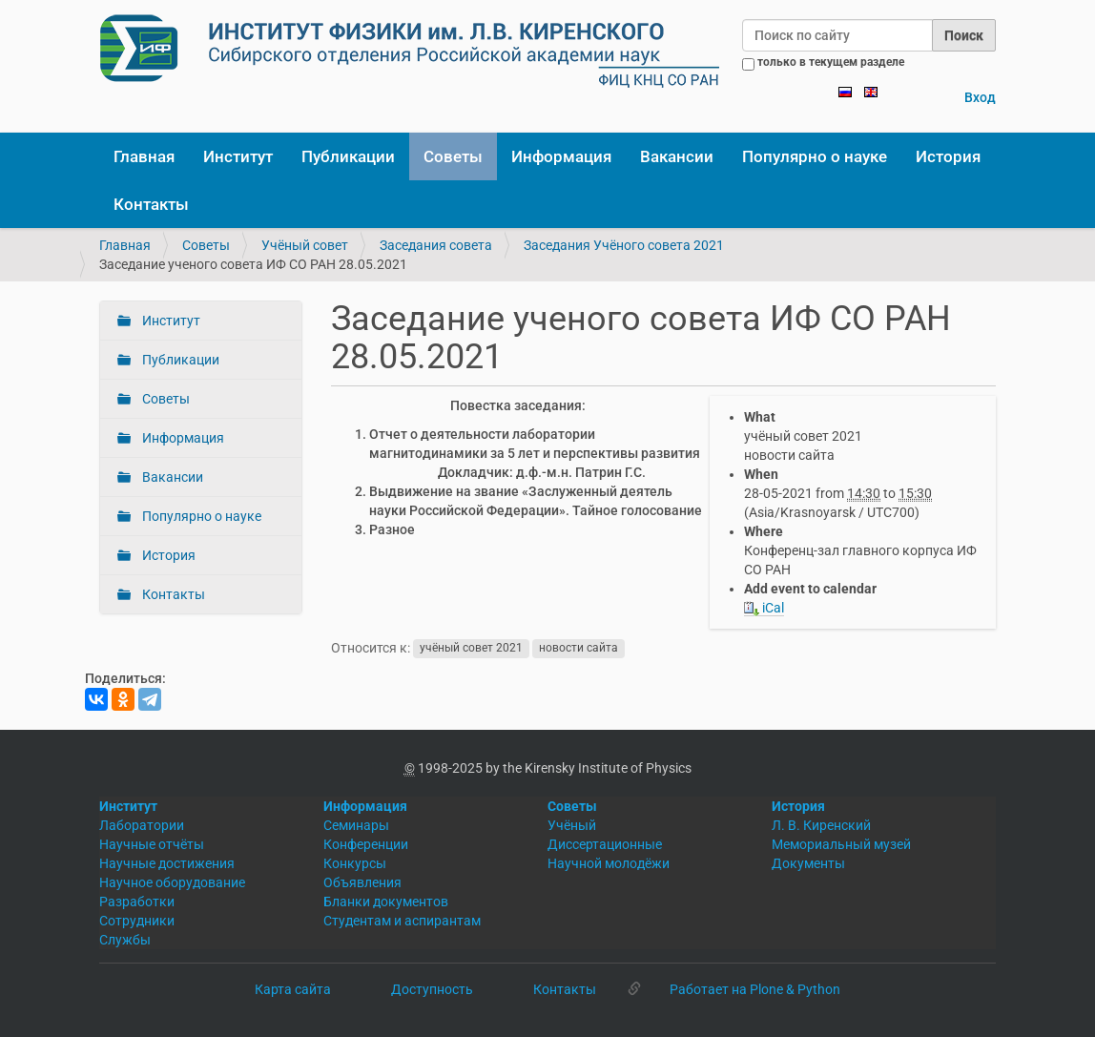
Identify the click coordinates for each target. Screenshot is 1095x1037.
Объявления (362, 882)
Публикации (348, 156)
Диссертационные (605, 844)
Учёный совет (304, 245)
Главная (144, 156)
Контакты (151, 204)
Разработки (137, 901)
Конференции (365, 844)
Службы (125, 939)
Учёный (572, 825)
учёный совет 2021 (471, 648)
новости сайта (578, 648)
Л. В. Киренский (821, 825)
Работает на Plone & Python (755, 989)
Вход (980, 97)
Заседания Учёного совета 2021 (624, 245)
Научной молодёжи (609, 863)
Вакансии (676, 156)
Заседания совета (436, 245)
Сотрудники (137, 920)
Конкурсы (354, 863)
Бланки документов (385, 901)
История (948, 156)
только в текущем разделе (830, 62)
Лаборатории (141, 825)
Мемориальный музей (841, 844)
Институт (238, 156)
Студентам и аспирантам (402, 920)
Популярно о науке (814, 156)
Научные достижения (167, 863)
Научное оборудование (172, 882)
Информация (561, 156)
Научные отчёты (151, 844)
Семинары (356, 825)
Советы (453, 156)
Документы (808, 863)
